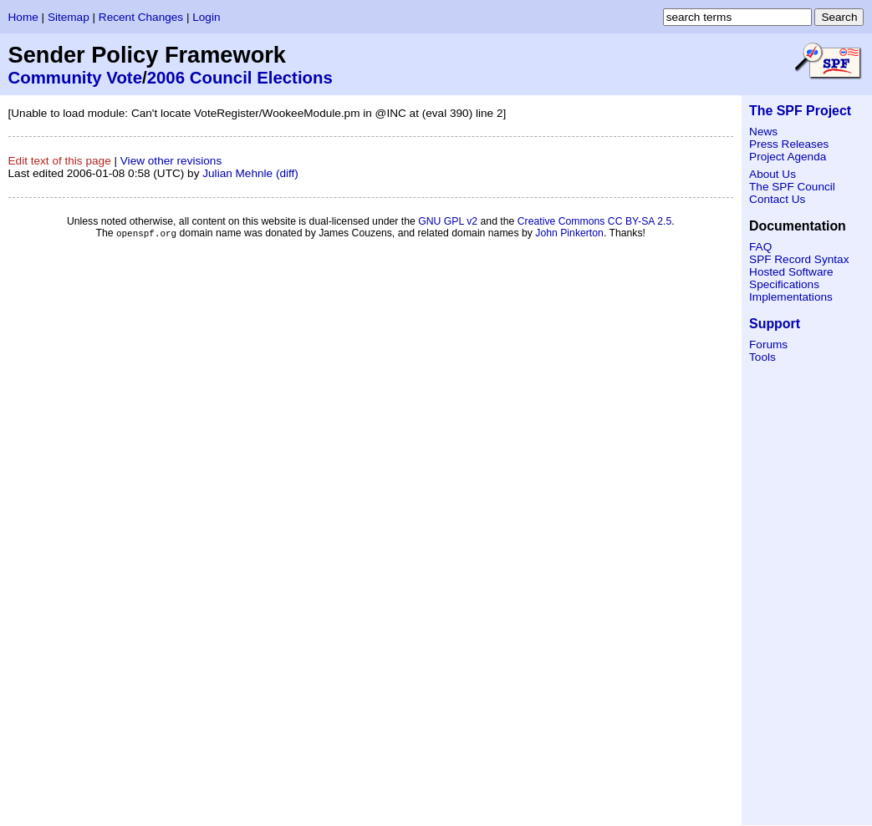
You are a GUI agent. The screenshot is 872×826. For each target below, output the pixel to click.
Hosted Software (791, 272)
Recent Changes (141, 17)
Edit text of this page (59, 161)
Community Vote (75, 77)
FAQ (760, 247)
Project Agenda (787, 156)
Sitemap (68, 17)
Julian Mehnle (237, 173)
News (763, 131)
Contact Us (777, 199)
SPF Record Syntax (799, 259)
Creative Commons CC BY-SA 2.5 (595, 221)
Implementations (791, 297)
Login (206, 17)
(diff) (287, 173)
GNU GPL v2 (447, 221)
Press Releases (789, 144)
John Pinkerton (569, 234)
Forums (768, 344)
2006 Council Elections (240, 77)
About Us (772, 174)
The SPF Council (792, 186)
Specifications (784, 284)
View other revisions (171, 161)
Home (23, 17)
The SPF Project (800, 111)
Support (774, 324)
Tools (762, 357)
